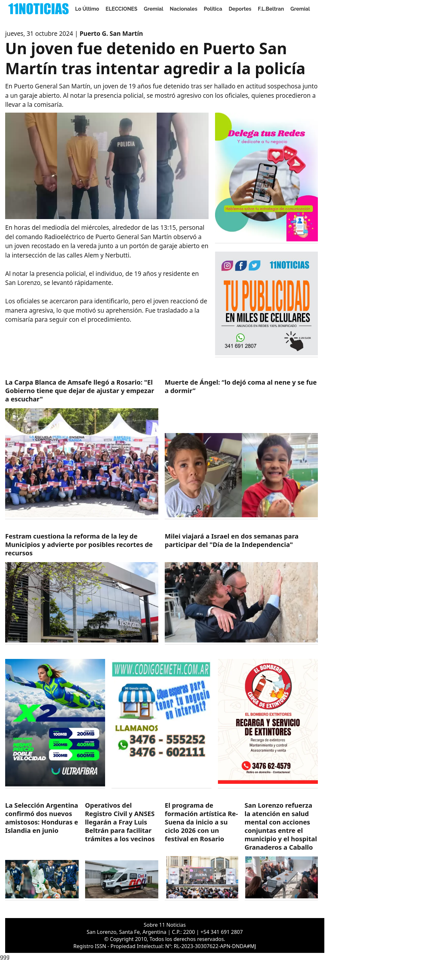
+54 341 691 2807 (222, 931)
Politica (213, 9)
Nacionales (184, 9)
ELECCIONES (121, 9)
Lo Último (87, 9)
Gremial (153, 9)
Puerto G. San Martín (111, 33)
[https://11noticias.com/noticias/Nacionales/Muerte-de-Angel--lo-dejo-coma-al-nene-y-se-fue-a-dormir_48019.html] (241, 448)
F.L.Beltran (271, 9)
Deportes (240, 9)
